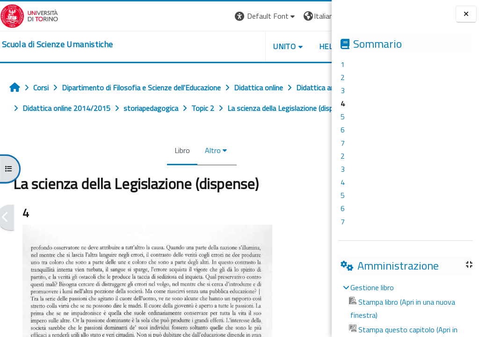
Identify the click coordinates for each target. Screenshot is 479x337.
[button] (203, 16)
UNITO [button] (222, 46)
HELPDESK (275, 46)
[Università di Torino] (29, 15)
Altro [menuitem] (181, 170)
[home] (57, 44)
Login (315, 16)
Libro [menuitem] (151, 170)
